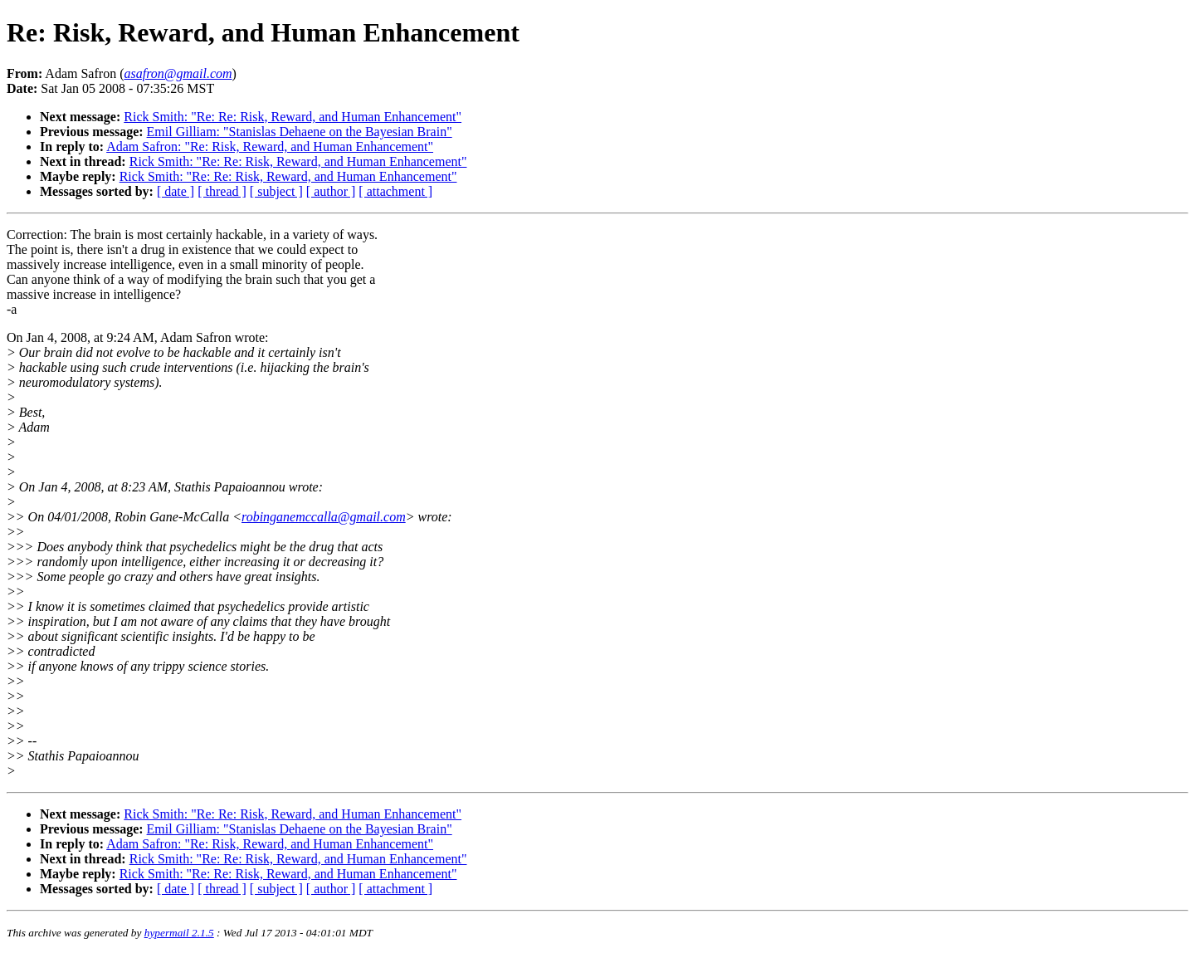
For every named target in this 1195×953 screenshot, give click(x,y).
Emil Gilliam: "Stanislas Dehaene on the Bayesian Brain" (299, 132)
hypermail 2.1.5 (179, 932)
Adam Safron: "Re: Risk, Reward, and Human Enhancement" (269, 146)
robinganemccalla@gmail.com (323, 517)
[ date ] (175, 191)
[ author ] (331, 191)
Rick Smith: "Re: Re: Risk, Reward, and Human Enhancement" (292, 117)
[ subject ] (276, 191)
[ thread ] (222, 191)
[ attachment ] (395, 191)
